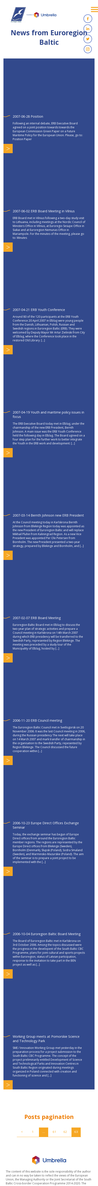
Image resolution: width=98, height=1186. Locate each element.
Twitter (87, 39)
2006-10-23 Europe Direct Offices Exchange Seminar (46, 825)
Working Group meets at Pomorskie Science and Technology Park (46, 1038)
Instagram (87, 49)
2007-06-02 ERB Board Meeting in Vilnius (44, 211)
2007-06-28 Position (28, 116)
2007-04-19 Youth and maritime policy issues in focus (48, 414)
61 (54, 1132)
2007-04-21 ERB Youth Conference (39, 309)
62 (65, 1132)
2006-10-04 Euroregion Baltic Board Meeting (47, 934)
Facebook (87, 18)
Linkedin (87, 28)
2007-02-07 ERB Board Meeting (37, 618)
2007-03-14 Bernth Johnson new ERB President (48, 515)
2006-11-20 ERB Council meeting (37, 720)
